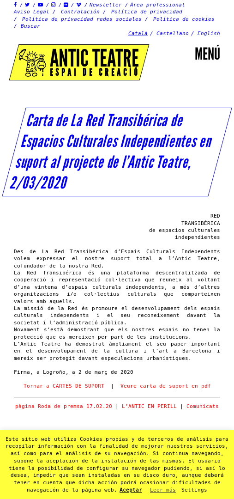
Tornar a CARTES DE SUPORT (64, 386)
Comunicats (202, 406)
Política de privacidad (146, 12)
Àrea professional (157, 5)
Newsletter (106, 5)
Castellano (172, 33)
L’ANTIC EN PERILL (151, 406)
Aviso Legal (31, 12)
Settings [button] (194, 490)
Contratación (80, 12)
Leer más (163, 490)
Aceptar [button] (131, 490)
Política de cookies (184, 19)
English (209, 33)
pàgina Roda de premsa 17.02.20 (63, 406)
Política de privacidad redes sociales (82, 19)
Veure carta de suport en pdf (165, 386)
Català (138, 33)
